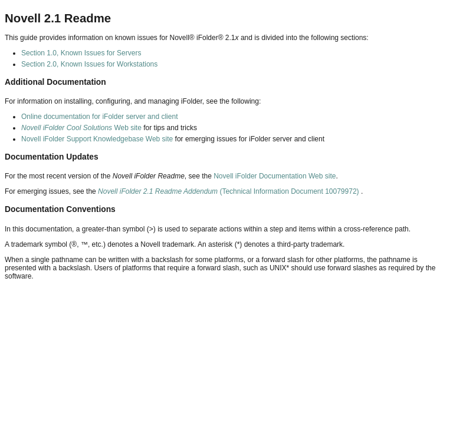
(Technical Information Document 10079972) (229, 191)
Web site (81, 128)
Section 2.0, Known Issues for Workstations (89, 64)
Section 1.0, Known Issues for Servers (81, 53)
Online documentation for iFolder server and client (99, 116)
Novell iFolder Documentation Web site (275, 176)
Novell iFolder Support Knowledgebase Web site (97, 139)
